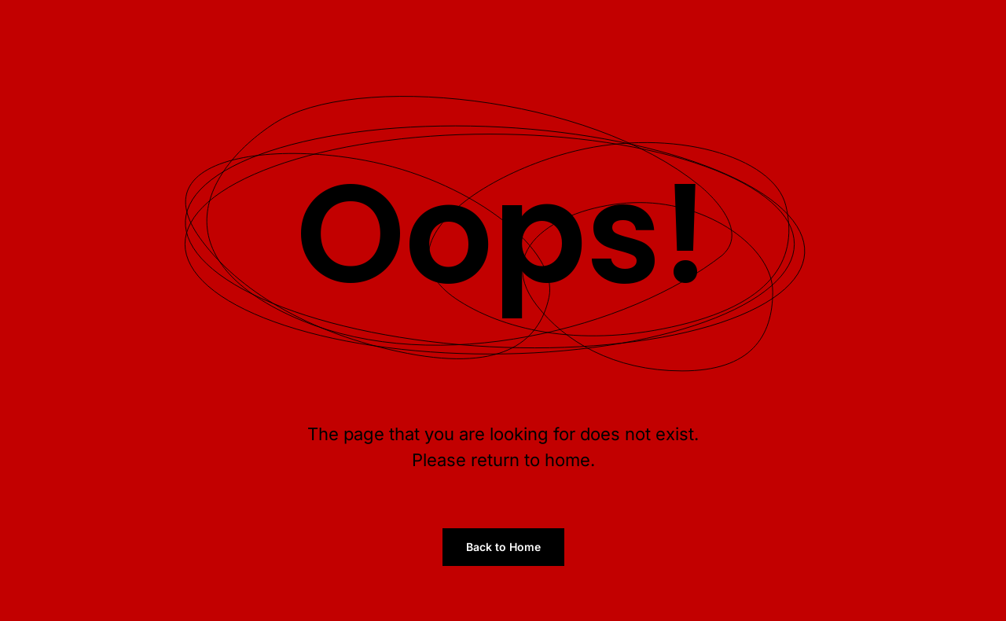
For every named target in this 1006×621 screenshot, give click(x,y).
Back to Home (503, 546)
